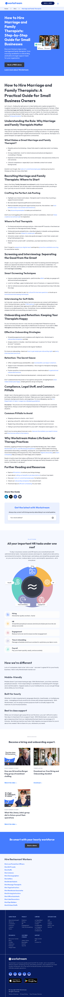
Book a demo (48, 3)
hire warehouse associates (13, 890)
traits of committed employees (30, 169)
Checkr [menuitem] (50, 922)
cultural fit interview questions (38, 292)
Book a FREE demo (15, 65)
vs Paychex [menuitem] (38, 929)
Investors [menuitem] (11, 925)
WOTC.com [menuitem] (51, 925)
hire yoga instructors (11, 887)
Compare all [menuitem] (38, 930)
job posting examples (17, 210)
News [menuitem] (10, 929)
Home (6, 8)
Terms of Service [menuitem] (13, 994)
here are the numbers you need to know (44, 431)
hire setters (8, 879)
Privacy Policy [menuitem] (24, 994)
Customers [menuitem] (12, 923)
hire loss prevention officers (14, 864)
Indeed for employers (28, 233)
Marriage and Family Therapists (31, 8)
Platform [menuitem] (24, 920)
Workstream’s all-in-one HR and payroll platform (19, 448)
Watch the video (10, 782)
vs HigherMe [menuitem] (38, 925)
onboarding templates (15, 339)
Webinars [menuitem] (11, 944)
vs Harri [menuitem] (37, 923)
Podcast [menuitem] (11, 945)
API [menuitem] (36, 940)
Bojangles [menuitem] (25, 942)
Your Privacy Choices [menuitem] (36, 994)
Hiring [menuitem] (23, 922)
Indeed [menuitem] (50, 923)
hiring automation (15, 116)
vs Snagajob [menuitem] (38, 927)
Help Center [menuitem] (38, 939)
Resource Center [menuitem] (13, 939)
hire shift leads (10, 867)
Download (38, 782)
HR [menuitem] (22, 923)
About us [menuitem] (11, 922)
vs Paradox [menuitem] (38, 922)
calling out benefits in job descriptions (28, 475)
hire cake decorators (11, 899)
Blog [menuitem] (10, 940)
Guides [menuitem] (11, 942)
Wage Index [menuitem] (12, 947)
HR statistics (17, 472)
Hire (15, 8)
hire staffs (8, 870)
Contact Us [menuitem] (38, 942)
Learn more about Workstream (16, 70)
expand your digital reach (23, 247)
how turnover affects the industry (18, 433)
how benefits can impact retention (45, 363)
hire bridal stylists (10, 882)
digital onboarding (47, 452)
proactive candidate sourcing (48, 247)
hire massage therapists (12, 884)
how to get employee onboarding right (40, 351)
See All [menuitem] (50, 927)
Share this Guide (12, 492)
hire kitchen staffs (10, 905)
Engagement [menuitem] (25, 925)
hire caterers (9, 873)
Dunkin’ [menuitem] (24, 944)
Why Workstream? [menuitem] (14, 920)
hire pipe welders (10, 902)
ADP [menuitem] (49, 920)
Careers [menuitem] (11, 927)
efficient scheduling (25, 483)
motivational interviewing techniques (16, 294)
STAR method (29, 304)
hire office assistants (11, 896)
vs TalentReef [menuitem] (38, 920)
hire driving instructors (12, 893)
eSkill (42, 278)
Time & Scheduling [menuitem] (27, 927)
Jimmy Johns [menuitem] (25, 940)
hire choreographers (11, 876)
